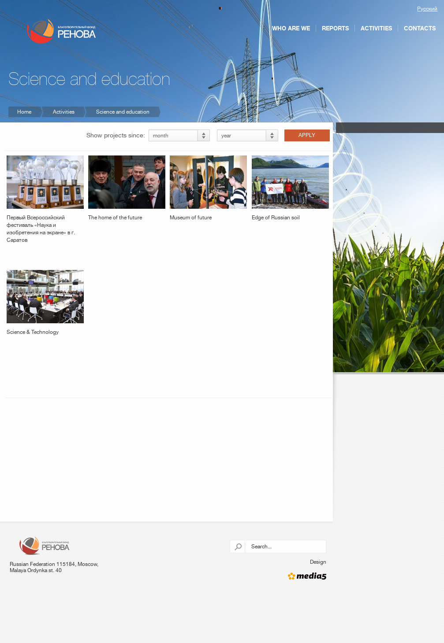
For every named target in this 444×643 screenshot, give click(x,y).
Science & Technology (45, 302)
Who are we (291, 28)
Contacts (420, 28)
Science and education (122, 112)
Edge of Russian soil (290, 188)
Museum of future (208, 188)
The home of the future (126, 188)
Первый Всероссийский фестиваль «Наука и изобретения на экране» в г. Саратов (45, 199)
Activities (376, 28)
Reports (335, 28)
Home (24, 112)
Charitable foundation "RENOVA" (61, 31)
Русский (427, 9)
